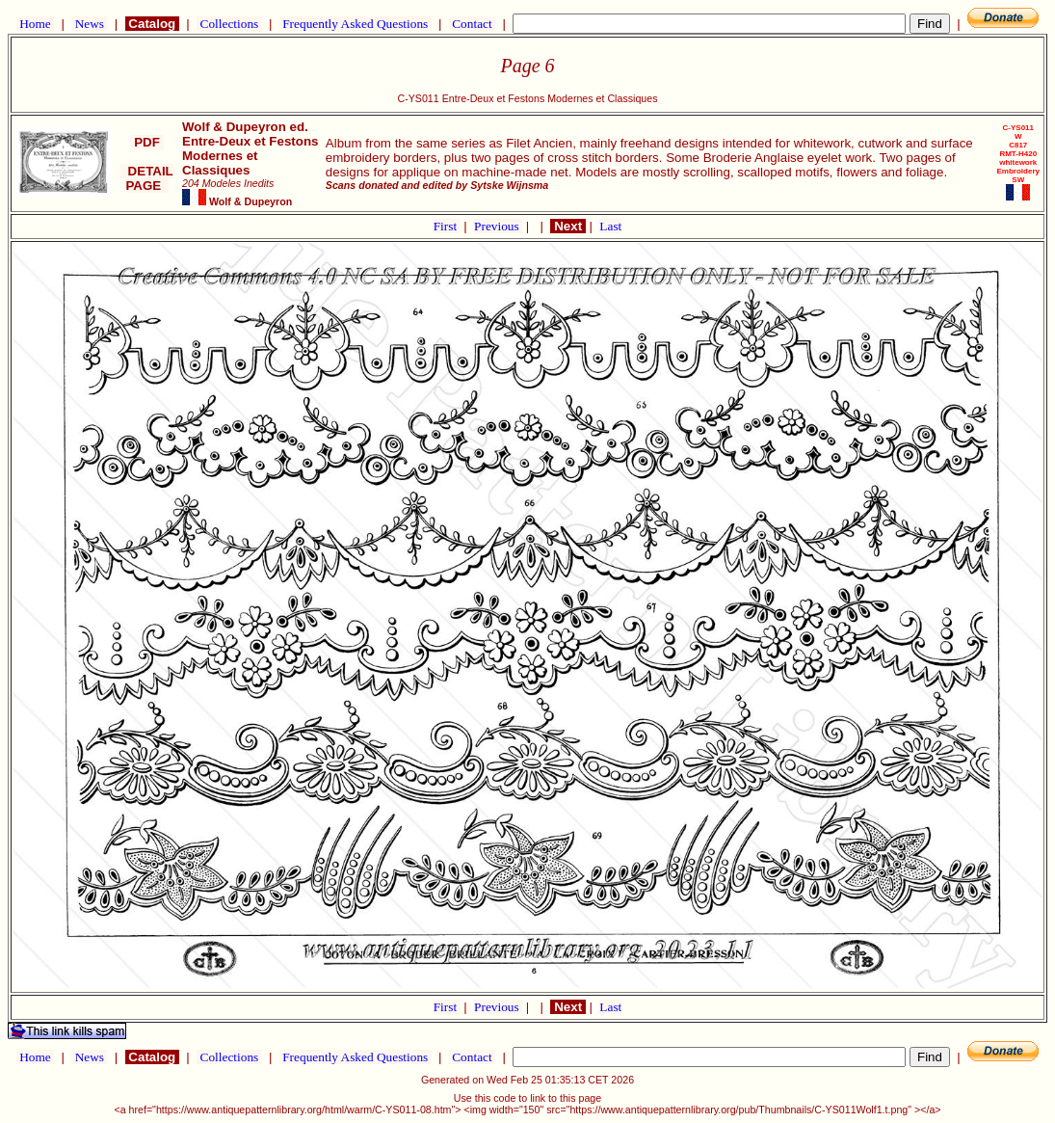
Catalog (152, 23)
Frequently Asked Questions (355, 23)
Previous (498, 226)
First (447, 226)
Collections (229, 23)
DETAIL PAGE (146, 178)
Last (610, 226)
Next (567, 226)
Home (35, 23)
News (89, 23)
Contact (472, 23)
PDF (146, 142)
